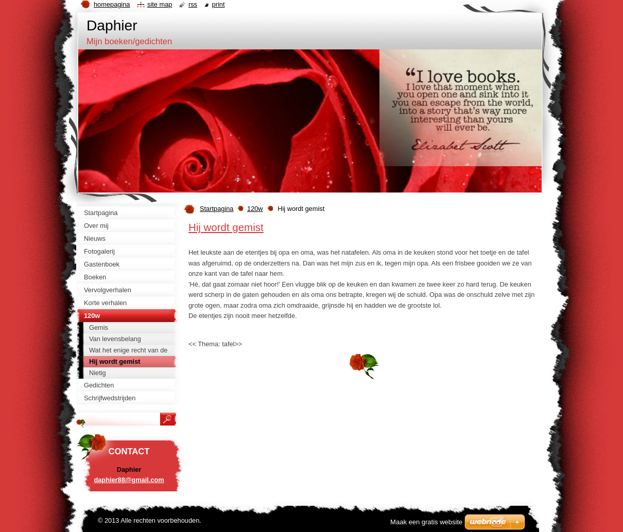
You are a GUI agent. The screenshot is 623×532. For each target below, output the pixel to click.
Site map (159, 4)
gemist (247, 227)
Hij (194, 227)
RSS (192, 4)
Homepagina (112, 4)
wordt (217, 227)
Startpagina (216, 208)
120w (255, 208)
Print (218, 4)
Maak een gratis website (426, 522)
